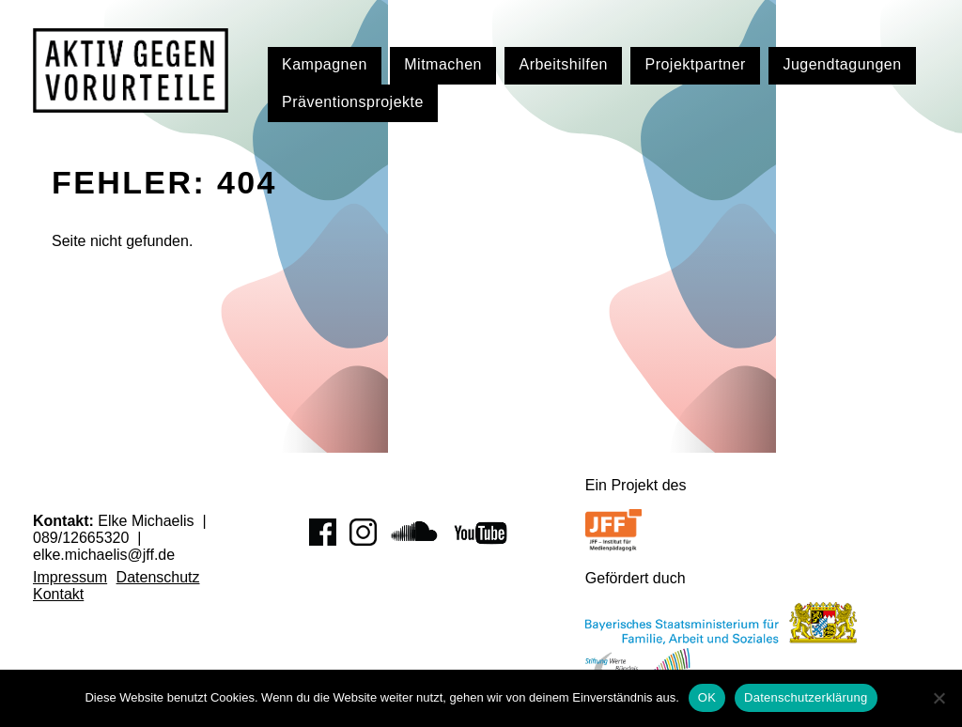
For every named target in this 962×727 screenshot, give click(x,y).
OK (707, 697)
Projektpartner (695, 64)
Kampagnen (324, 64)
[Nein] (938, 697)
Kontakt (58, 594)
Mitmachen (443, 64)
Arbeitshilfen (563, 64)
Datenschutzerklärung (805, 697)
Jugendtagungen (842, 64)
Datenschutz (158, 577)
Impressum (70, 577)
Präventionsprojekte (353, 102)
